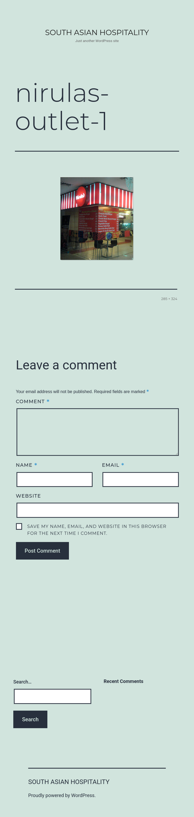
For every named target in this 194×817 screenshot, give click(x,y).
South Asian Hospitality (97, 32)
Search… (22, 682)
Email (113, 465)
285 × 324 (169, 299)
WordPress (82, 795)
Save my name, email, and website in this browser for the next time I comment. (96, 530)
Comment (33, 401)
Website (28, 496)
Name (27, 465)
